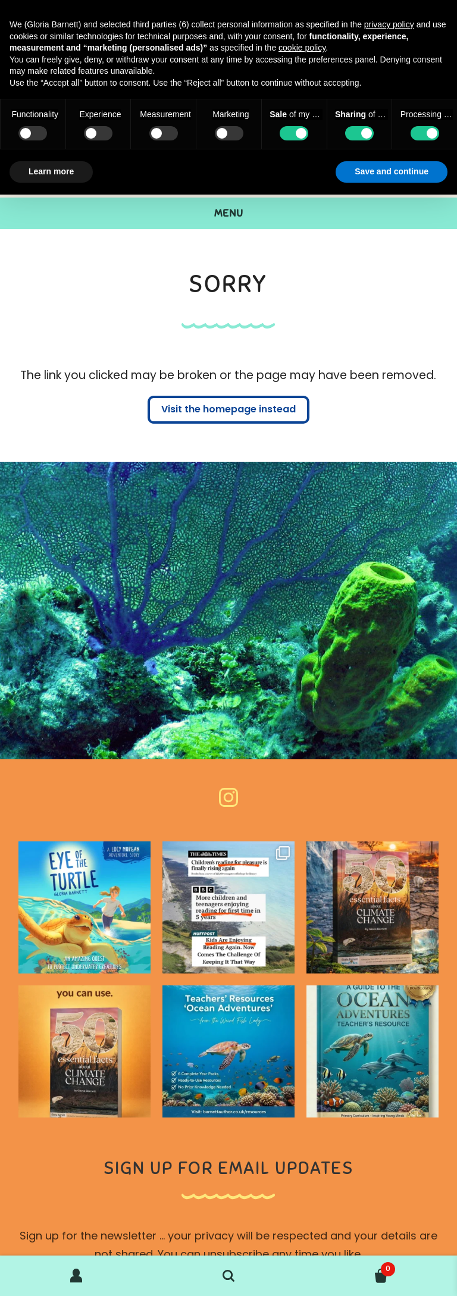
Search (228, 1276)
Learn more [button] (51, 171)
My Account (76, 1276)
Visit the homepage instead (228, 410)
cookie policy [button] (301, 47)
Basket (350, 1267)
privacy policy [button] (389, 24)
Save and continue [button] (391, 171)
